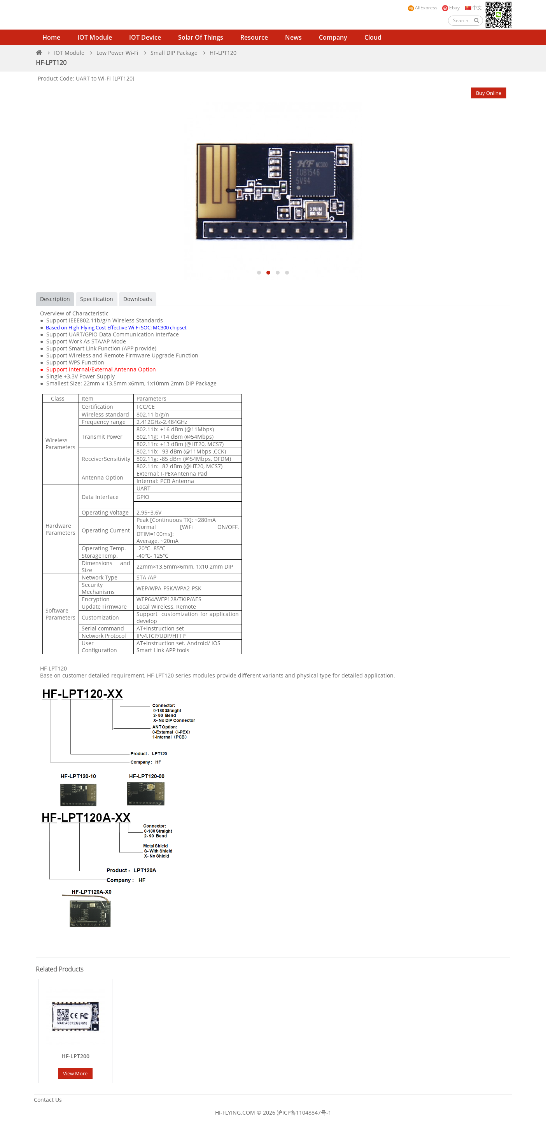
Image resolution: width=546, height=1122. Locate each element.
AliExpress (423, 8)
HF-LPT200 (75, 1056)
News (293, 37)
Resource (254, 37)
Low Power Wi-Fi (117, 52)
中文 (473, 7)
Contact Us (48, 1099)
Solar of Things (200, 37)
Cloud (373, 37)
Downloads (137, 299)
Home (51, 37)
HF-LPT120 (223, 52)
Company (333, 37)
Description (55, 299)
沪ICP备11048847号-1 (304, 1112)
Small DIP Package (174, 52)
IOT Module (94, 37)
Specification (96, 299)
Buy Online (488, 92)
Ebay (451, 8)
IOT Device (145, 37)
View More (75, 1073)
